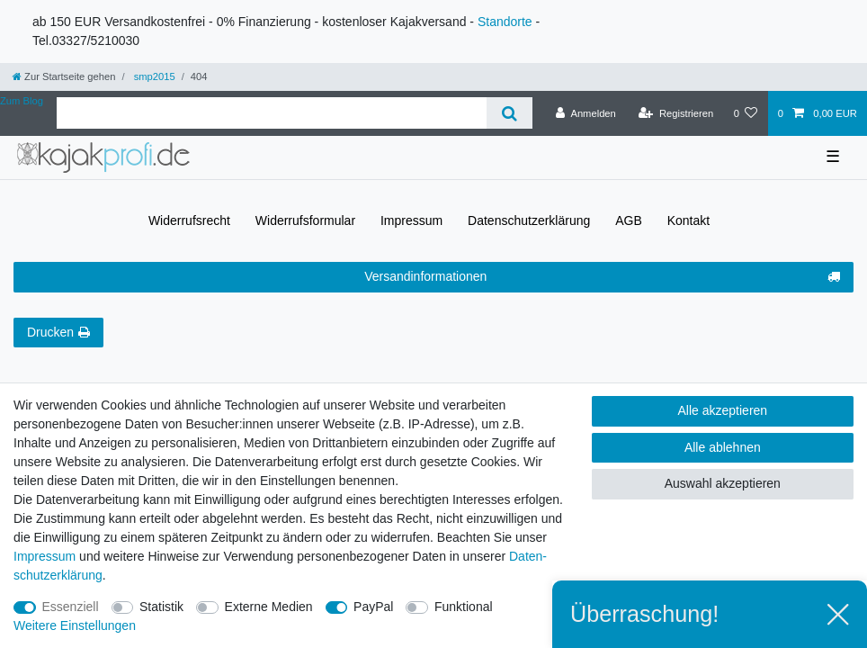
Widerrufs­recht (189, 220)
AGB (628, 220)
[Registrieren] (676, 113)
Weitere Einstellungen (74, 625)
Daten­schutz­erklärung (529, 220)
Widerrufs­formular (305, 220)
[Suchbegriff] (272, 113)
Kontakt (688, 220)
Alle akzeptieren (723, 410)
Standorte (505, 21)
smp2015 (153, 76)
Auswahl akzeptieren (723, 483)
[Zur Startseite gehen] (64, 76)
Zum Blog (21, 100)
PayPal (373, 606)
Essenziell (70, 606)
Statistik (161, 606)
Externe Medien (269, 606)
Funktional (463, 606)
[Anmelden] (586, 113)
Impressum (411, 220)
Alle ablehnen (722, 447)
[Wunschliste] (745, 113)
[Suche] (509, 113)
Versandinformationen (602, 277)
